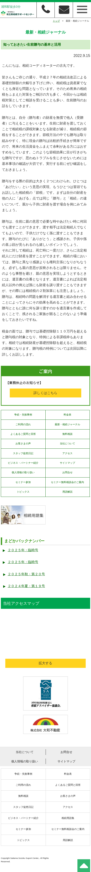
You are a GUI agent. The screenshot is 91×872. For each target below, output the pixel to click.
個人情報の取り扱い (23, 472)
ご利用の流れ (23, 424)
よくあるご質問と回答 (23, 433)
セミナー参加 (23, 482)
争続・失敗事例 (23, 414)
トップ (56, 21)
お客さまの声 (23, 443)
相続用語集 (68, 818)
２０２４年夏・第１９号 (26, 586)
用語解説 (67, 491)
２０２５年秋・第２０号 (26, 574)
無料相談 (67, 433)
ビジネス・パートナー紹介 (23, 462)
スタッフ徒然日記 (23, 453)
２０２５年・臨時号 (23, 550)
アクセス (67, 453)
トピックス (23, 491)
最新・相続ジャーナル (67, 424)
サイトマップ (67, 462)
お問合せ (67, 472)
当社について (67, 443)
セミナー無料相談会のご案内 (67, 482)
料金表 (67, 414)
